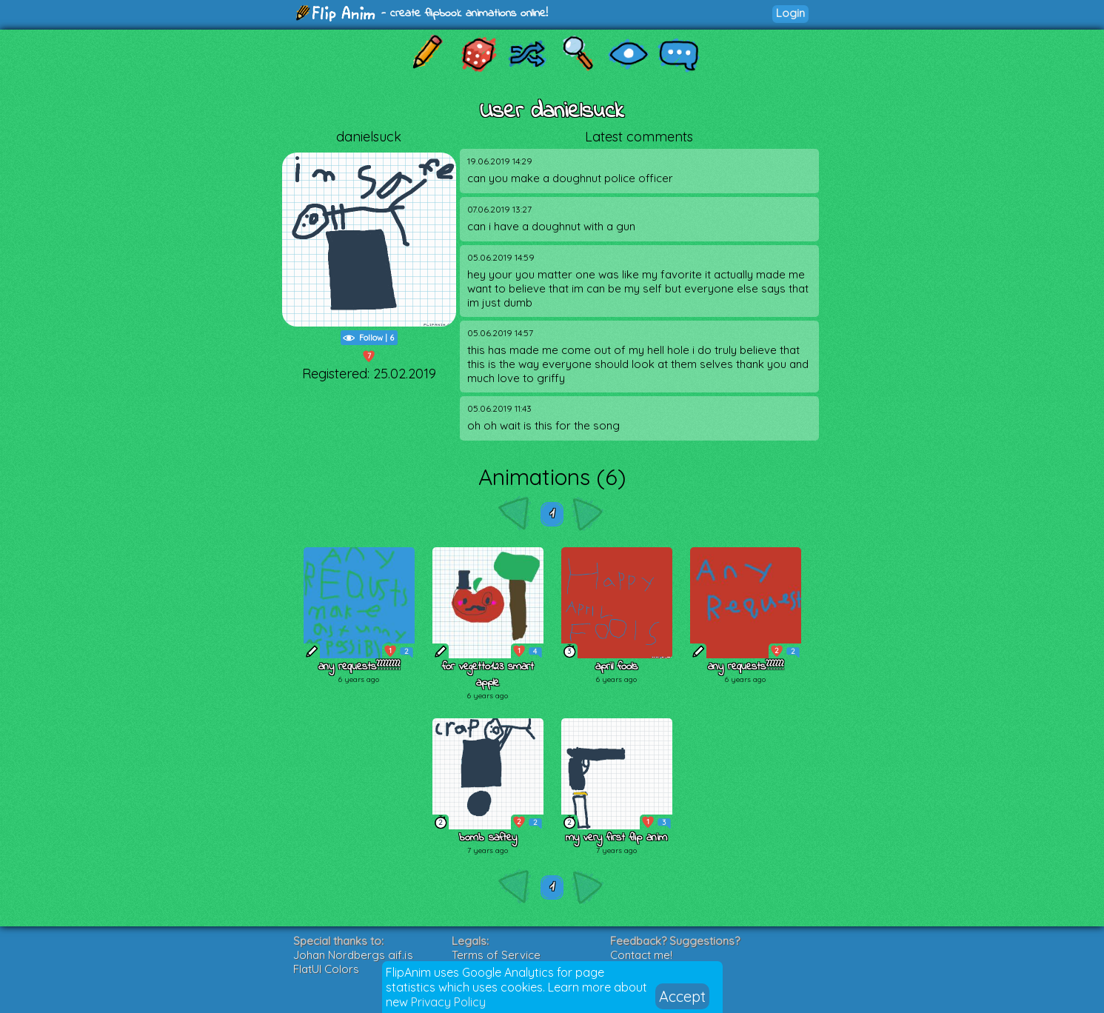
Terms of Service (496, 955)
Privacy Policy (448, 1001)
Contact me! (641, 955)
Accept (682, 996)
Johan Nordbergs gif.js (353, 955)
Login (790, 13)
